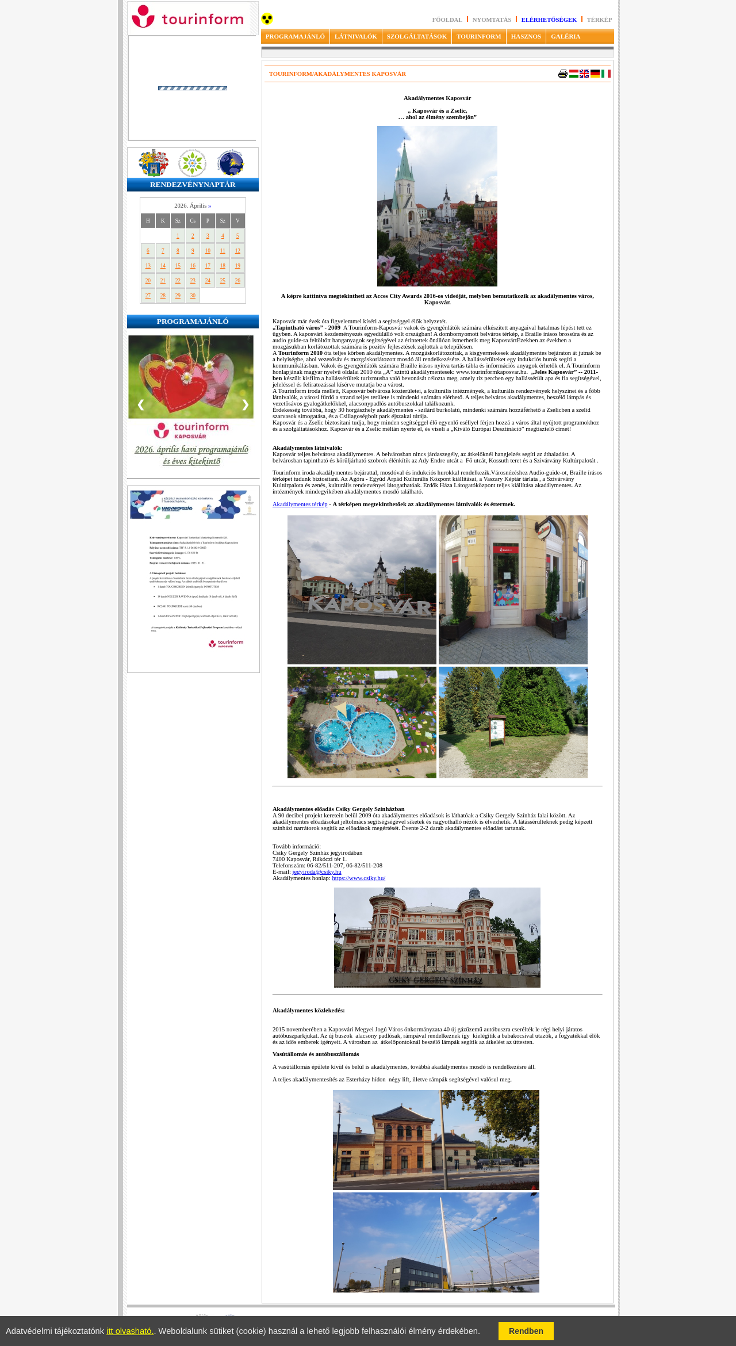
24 (207, 281)
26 (237, 281)
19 (237, 266)
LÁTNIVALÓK (356, 36)
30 (192, 296)
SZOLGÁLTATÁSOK (417, 36)
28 (163, 296)
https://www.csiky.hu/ (358, 878)
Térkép (599, 20)
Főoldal (447, 20)
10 (207, 251)
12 (237, 251)
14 (163, 266)
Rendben (526, 1331)
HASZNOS (526, 36)
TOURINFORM (479, 36)
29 (178, 296)
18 (222, 266)
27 (148, 296)
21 (163, 281)
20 (148, 281)
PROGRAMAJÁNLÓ (295, 36)
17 (207, 266)
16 (192, 266)
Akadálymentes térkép (300, 504)
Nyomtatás (493, 20)
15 (178, 266)
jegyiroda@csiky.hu (317, 872)
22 (178, 281)
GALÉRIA (565, 36)
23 (192, 281)
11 (222, 251)
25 (222, 281)
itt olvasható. (130, 1331)
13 (148, 266)
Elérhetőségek (549, 20)
